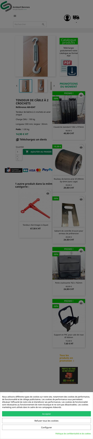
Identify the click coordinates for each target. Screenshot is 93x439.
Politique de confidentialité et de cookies (73, 433)
